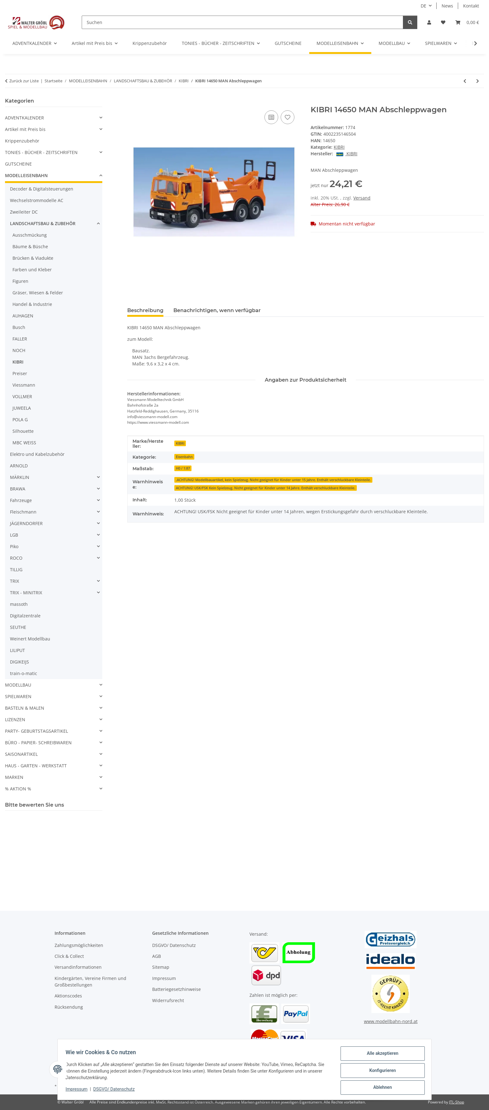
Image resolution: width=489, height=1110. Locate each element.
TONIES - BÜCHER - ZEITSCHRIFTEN (41, 152)
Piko (14, 546)
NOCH (18, 350)
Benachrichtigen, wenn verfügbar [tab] (217, 310)
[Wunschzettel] (443, 22)
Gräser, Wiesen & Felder (37, 293)
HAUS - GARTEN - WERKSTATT (36, 766)
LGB (14, 535)
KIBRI (339, 147)
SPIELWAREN (18, 696)
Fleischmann (23, 512)
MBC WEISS (24, 443)
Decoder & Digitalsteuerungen (41, 189)
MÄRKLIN (19, 477)
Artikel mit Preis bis (25, 129)
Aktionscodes (68, 996)
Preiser (19, 373)
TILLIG (16, 569)
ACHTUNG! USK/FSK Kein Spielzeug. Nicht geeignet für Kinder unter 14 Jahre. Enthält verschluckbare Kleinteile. (265, 488)
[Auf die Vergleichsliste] (271, 117)
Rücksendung (69, 1007)
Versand (361, 198)
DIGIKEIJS (19, 662)
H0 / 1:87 (183, 468)
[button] (429, 22)
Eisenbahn (184, 457)
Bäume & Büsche (30, 246)
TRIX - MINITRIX (26, 593)
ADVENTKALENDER (24, 118)
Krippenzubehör (22, 141)
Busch (18, 327)
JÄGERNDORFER (26, 523)
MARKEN (14, 777)
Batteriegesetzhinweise (176, 989)
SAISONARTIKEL (21, 754)
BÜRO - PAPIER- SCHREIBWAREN (38, 743)
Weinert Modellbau (30, 639)
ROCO (16, 558)
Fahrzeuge (21, 500)
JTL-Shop (456, 1102)
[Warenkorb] (467, 22)
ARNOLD (19, 466)
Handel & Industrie (32, 304)
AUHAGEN (22, 316)
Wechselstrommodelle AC (36, 200)
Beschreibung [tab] (145, 310)
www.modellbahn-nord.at (391, 1021)
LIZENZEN (15, 719)
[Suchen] (242, 22)
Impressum (79, 1090)
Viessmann (23, 385)
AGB (156, 956)
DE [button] (423, 6)
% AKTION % (18, 789)
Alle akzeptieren (380, 1055)
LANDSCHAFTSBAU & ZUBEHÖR (42, 223)
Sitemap (160, 967)
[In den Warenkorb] (132, 102)
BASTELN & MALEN (24, 708)
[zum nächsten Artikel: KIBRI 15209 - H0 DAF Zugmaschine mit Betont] (477, 81)
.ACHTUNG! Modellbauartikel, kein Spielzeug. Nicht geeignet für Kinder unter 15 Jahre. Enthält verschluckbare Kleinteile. (273, 480)
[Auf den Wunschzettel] (287, 117)
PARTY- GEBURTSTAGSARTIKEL (36, 731)
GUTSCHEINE (18, 164)
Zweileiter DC (24, 212)
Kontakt (471, 6)
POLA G (20, 419)
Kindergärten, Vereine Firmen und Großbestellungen (90, 981)
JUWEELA (21, 408)
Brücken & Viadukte (32, 258)
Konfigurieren (380, 1071)
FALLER (19, 339)
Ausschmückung (29, 235)
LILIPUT (17, 650)
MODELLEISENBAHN (26, 175)
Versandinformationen (78, 967)
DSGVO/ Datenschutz (116, 1090)
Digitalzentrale (25, 616)
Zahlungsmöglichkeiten (79, 945)
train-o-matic (23, 673)
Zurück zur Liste (24, 81)
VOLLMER (22, 396)
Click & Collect (69, 956)
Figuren (20, 281)
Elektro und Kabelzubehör (37, 454)
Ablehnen (380, 1087)
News (447, 6)
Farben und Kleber (32, 270)
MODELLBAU (18, 685)
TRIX (14, 581)
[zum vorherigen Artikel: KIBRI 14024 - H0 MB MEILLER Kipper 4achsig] (464, 81)
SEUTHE (18, 627)
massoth (19, 604)
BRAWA (17, 489)
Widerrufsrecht (168, 1000)
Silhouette (23, 431)
